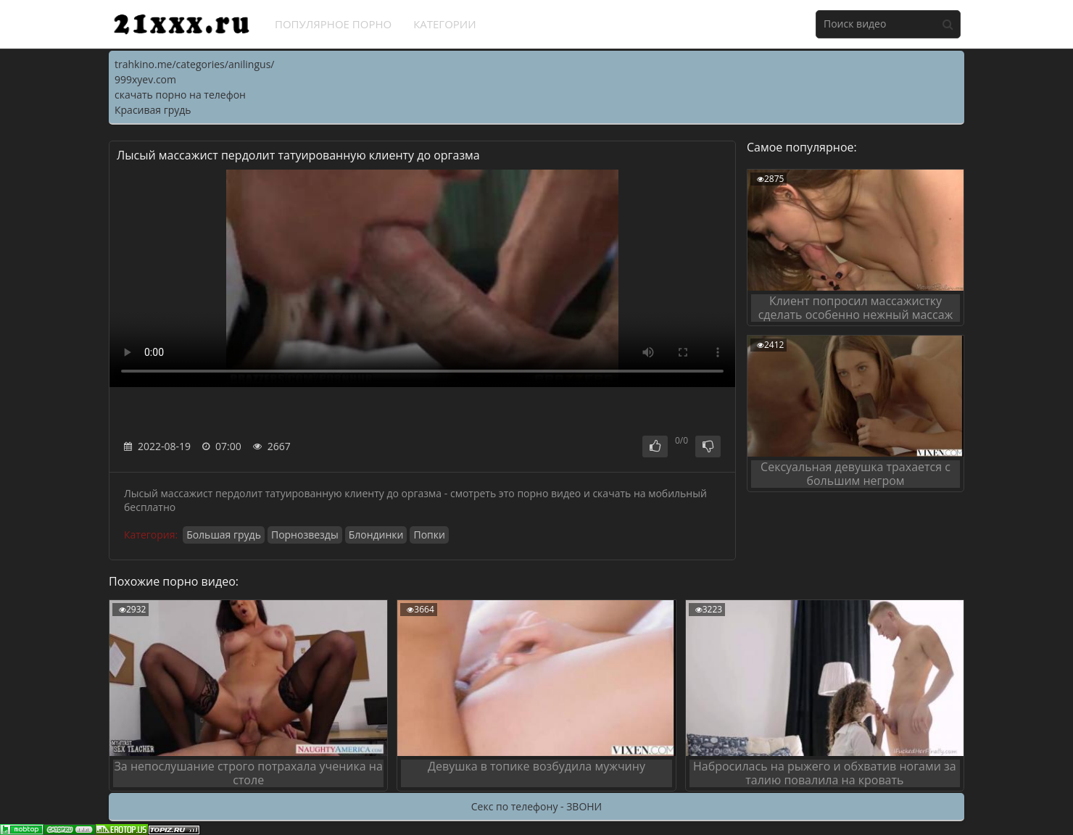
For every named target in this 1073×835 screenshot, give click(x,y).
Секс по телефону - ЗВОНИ (536, 806)
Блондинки (376, 534)
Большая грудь (223, 534)
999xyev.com (145, 79)
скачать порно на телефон (180, 94)
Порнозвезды (305, 534)
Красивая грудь (153, 110)
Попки (428, 534)
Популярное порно (333, 24)
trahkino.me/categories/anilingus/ (194, 64)
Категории (444, 24)
